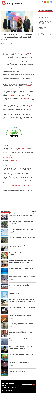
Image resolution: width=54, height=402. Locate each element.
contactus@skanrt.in (13, 160)
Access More (34, 211)
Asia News (7, 6)
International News (13, 6)
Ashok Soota (27, 53)
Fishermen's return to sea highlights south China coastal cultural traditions (45, 31)
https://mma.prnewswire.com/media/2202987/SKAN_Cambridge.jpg (19, 185)
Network (33, 6)
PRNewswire (5, 49)
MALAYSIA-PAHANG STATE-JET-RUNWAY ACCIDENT (22, 237)
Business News (21, 6)
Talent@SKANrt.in (9, 162)
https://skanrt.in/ (9, 157)
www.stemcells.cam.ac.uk (11, 182)
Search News (27, 6)
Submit (33, 384)
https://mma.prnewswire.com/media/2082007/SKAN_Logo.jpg (17, 187)
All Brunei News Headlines (45, 10)
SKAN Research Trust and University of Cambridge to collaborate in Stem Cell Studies (16, 37)
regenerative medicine (26, 63)
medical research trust (23, 148)
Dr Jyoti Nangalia (26, 98)
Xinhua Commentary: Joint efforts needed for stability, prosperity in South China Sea (44, 22)
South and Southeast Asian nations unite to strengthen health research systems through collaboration (44, 13)
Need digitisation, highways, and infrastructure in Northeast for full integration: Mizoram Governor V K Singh (21, 332)
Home (3, 6)
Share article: (4, 197)
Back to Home (3, 9)
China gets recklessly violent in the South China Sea (21, 338)
